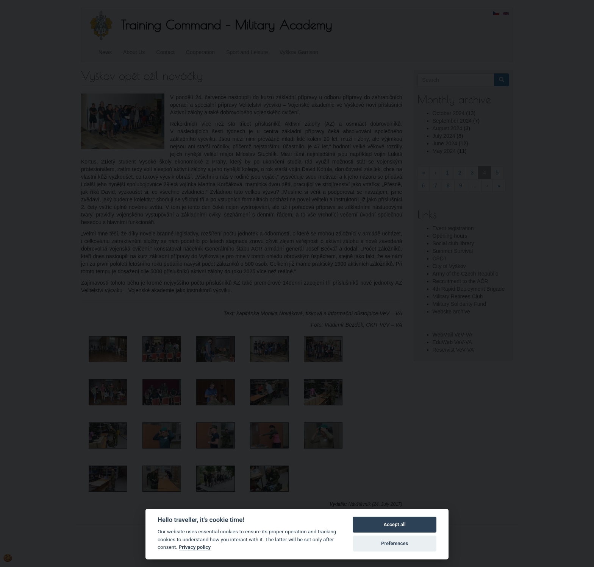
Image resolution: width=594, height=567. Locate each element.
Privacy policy (195, 547)
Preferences (394, 543)
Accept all (394, 524)
